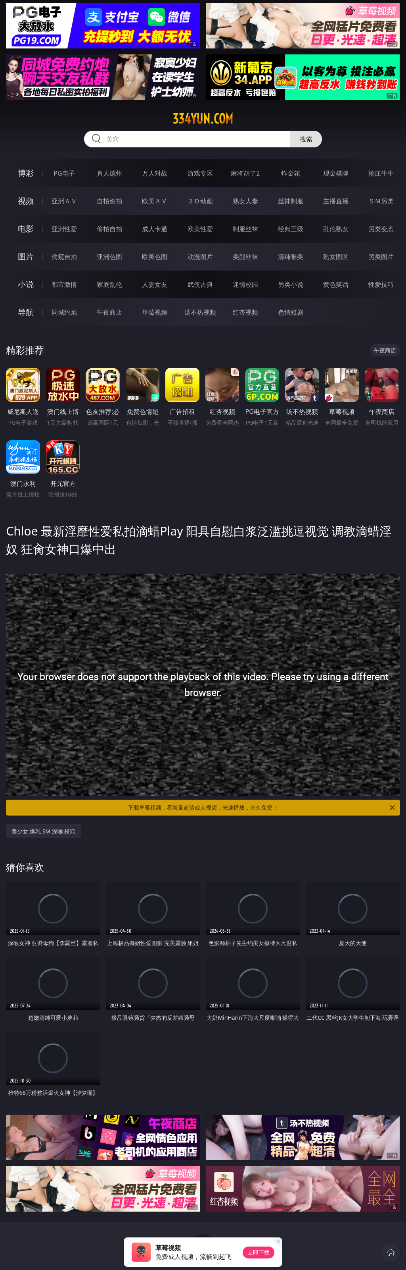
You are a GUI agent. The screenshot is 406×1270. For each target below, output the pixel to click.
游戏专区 (200, 173)
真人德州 (109, 173)
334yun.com (202, 119)
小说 (26, 284)
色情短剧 (290, 312)
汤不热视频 (200, 312)
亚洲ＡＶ (64, 201)
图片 (26, 256)
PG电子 (64, 173)
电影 (26, 228)
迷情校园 (245, 284)
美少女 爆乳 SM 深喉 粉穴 (43, 831)
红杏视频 (245, 312)
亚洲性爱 (64, 228)
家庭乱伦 (109, 284)
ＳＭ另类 (381, 201)
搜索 (306, 139)
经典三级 (290, 228)
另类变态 (381, 228)
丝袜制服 (290, 201)
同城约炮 (64, 312)
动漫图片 (200, 256)
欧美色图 (154, 256)
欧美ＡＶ (154, 201)
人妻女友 (154, 284)
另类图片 (381, 256)
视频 (26, 200)
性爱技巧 (381, 284)
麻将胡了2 (245, 173)
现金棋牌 (336, 173)
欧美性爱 (200, 228)
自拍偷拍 (109, 201)
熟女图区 (336, 256)
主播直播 (336, 201)
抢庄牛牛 (381, 173)
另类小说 (290, 284)
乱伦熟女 (336, 228)
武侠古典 (200, 284)
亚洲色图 (109, 256)
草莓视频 (154, 312)
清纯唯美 (290, 256)
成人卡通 (154, 228)
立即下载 (258, 1252)
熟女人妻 (245, 201)
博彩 (26, 173)
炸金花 (290, 173)
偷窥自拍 (64, 256)
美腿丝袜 (245, 256)
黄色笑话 (336, 284)
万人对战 (154, 173)
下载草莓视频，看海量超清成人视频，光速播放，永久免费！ (262, 807)
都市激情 (64, 284)
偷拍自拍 (109, 228)
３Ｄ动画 (200, 201)
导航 (26, 312)
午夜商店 (109, 312)
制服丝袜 (245, 228)
